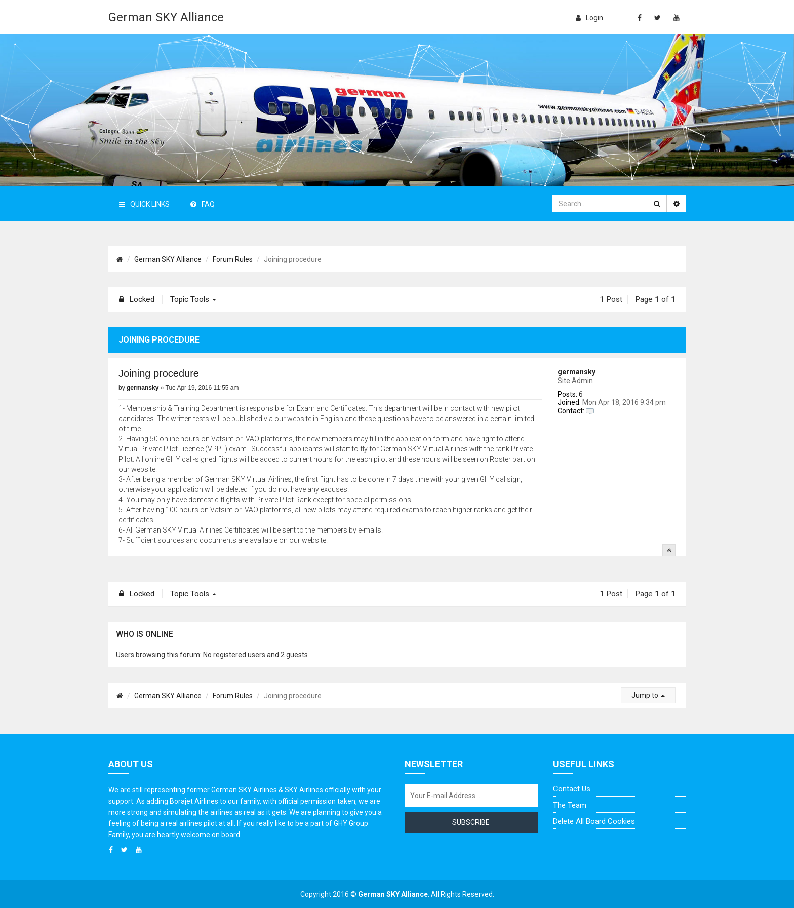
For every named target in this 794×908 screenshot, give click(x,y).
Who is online (144, 634)
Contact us (571, 788)
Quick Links (144, 204)
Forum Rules (233, 259)
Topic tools (193, 299)
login (589, 18)
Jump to (648, 695)
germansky (577, 372)
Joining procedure (158, 373)
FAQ (202, 204)
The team (569, 805)
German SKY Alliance (166, 17)
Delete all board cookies (594, 821)
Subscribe (471, 822)
